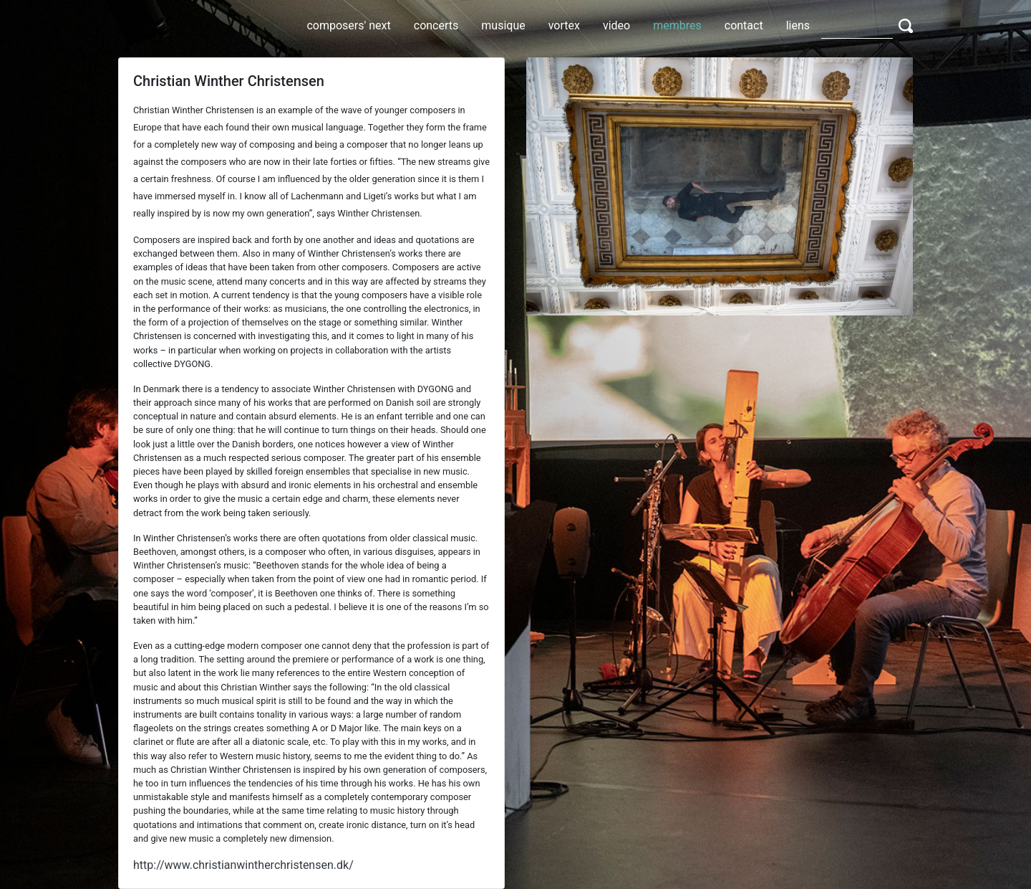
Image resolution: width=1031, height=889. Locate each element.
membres (677, 25)
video (616, 25)
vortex (564, 25)
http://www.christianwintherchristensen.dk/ (243, 865)
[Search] (857, 25)
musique (503, 25)
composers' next (348, 25)
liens (798, 25)
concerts (436, 25)
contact (744, 25)
